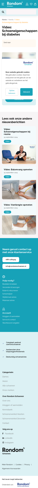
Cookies (19, 465)
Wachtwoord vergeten (10, 323)
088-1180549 (11, 260)
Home (4, 20)
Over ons (6, 401)
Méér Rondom (7, 465)
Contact (5, 423)
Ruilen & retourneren (10, 291)
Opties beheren (12, 92)
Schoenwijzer (7, 294)
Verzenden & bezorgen (11, 287)
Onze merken (8, 390)
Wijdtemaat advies (9, 297)
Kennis (11, 20)
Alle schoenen (8, 386)
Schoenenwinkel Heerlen (13, 414)
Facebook (9, 434)
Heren (5, 381)
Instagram (9, 442)
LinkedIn (8, 438)
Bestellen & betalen (9, 284)
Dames (5, 377)
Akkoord (26, 92)
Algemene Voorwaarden (11, 469)
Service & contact (9, 320)
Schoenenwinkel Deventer (13, 419)
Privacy (27, 465)
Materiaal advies (8, 300)
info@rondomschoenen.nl (16, 266)
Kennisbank (7, 410)
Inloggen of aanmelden (11, 316)
